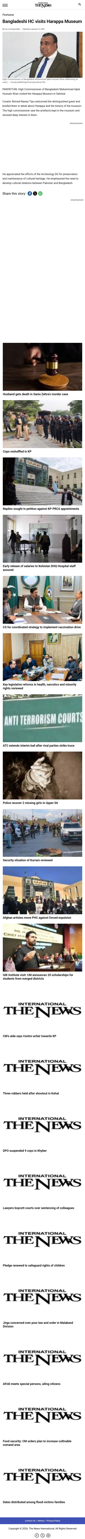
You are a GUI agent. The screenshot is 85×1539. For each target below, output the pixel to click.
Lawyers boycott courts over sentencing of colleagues (38, 1208)
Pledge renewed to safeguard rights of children (34, 1265)
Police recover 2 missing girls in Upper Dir (30, 803)
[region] (42, 146)
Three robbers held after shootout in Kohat (31, 1093)
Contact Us (30, 1521)
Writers (41, 1521)
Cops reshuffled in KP (17, 451)
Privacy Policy (53, 1521)
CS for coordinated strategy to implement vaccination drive (42, 627)
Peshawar (8, 14)
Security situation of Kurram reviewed (28, 860)
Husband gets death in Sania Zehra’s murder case (35, 394)
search (80, 5)
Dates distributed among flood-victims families (34, 1502)
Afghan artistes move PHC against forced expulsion (37, 917)
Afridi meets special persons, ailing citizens (31, 1384)
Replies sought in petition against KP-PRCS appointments (41, 508)
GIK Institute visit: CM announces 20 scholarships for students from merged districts (38, 976)
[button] (30, 193)
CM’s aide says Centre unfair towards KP (29, 1036)
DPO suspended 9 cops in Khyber (25, 1150)
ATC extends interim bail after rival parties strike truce (38, 745)
